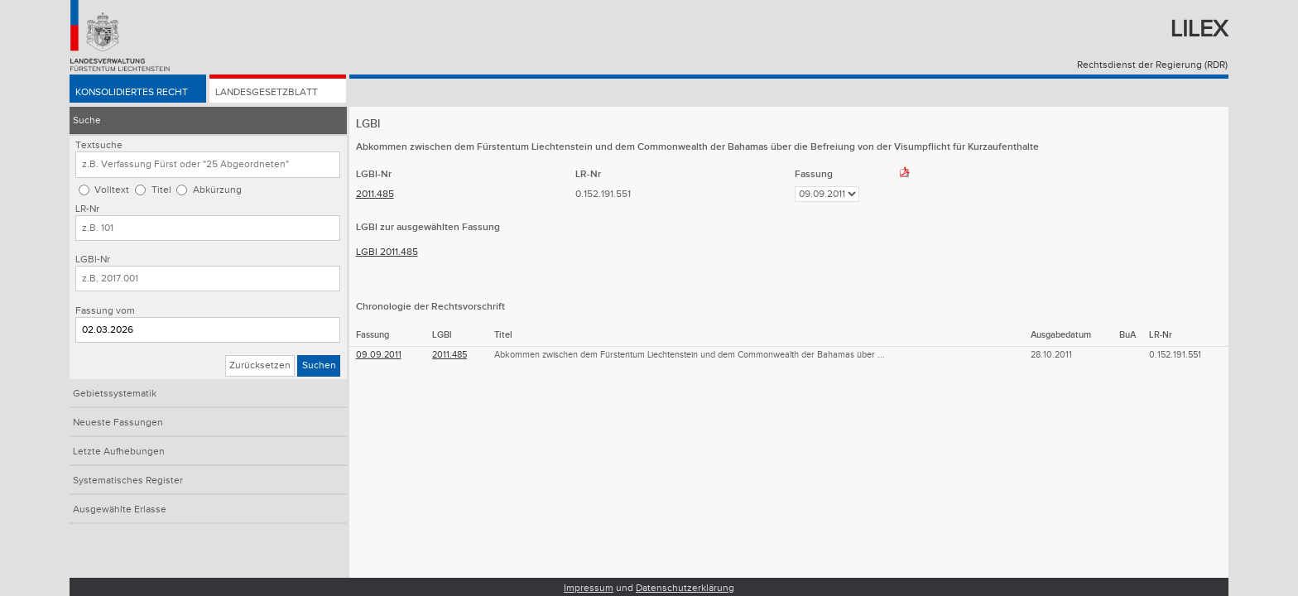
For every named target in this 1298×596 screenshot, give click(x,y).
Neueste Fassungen (118, 422)
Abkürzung (217, 190)
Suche (87, 120)
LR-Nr (87, 209)
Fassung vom (105, 311)
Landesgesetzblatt (266, 92)
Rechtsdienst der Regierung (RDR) (1152, 65)
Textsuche (99, 145)
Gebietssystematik (114, 393)
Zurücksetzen (260, 365)
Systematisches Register (128, 480)
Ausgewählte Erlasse (119, 509)
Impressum (588, 588)
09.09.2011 (378, 354)
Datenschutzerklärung (685, 588)
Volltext (111, 190)
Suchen (319, 365)
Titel (161, 190)
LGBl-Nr (92, 259)
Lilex (1199, 29)
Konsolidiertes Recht (131, 92)
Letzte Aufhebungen (119, 451)
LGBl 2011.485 (387, 252)
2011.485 (375, 194)
